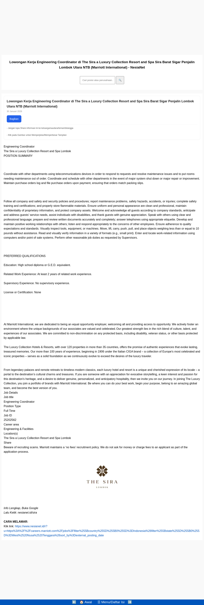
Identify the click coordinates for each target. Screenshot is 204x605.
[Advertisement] (102, 26)
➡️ (130, 602)
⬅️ (74, 602)
